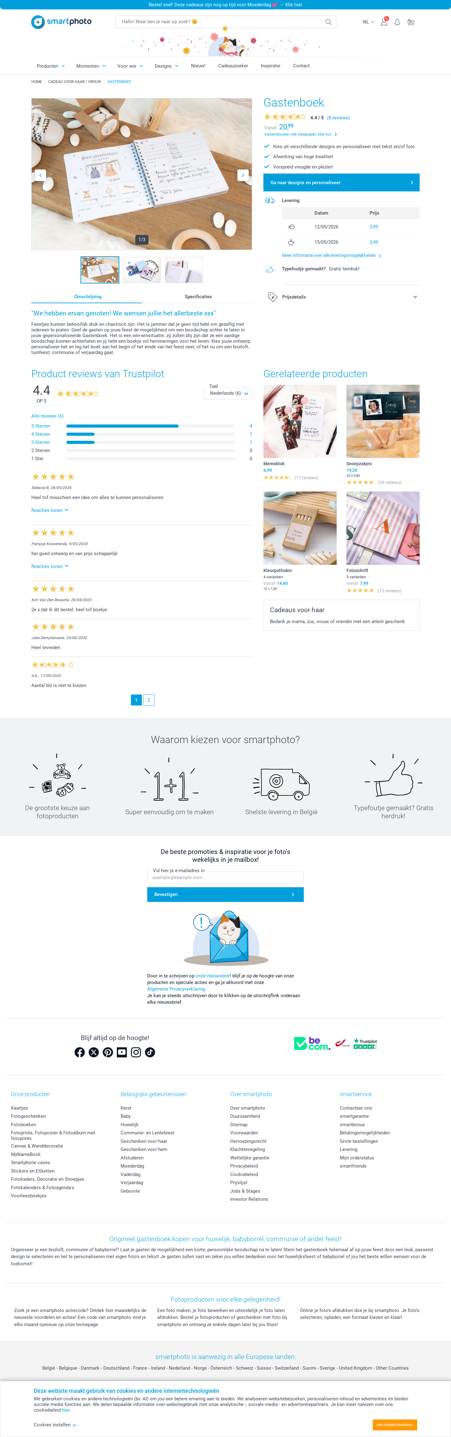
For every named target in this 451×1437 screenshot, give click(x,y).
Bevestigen (166, 895)
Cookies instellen (55, 1425)
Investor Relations (249, 1199)
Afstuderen (132, 1158)
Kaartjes (19, 1108)
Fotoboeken (23, 1124)
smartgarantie (354, 1116)
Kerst (126, 1108)
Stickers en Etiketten (32, 1171)
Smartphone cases (30, 1162)
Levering (348, 1149)
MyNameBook (26, 1154)
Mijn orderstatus (357, 1158)
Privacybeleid (244, 1166)
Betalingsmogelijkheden (365, 1133)
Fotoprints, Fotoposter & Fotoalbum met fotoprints (53, 1135)
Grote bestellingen (359, 1141)
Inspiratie (270, 66)
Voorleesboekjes (29, 1196)
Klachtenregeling (247, 1149)
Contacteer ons (356, 1108)
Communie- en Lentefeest (147, 1133)
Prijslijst (238, 1182)
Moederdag (132, 1166)
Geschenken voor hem (144, 1149)
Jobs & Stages (245, 1191)
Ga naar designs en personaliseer (305, 182)
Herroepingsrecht (248, 1141)
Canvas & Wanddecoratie (37, 1146)
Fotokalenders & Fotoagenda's (42, 1187)
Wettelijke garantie (249, 1158)
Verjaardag (132, 1182)
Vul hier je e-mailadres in (179, 871)
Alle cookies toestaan (394, 1425)
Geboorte (130, 1191)
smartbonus (352, 1124)
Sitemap (238, 1124)
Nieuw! (198, 66)
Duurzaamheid (245, 1116)
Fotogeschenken (28, 1116)
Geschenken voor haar (144, 1141)
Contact (301, 66)
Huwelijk (130, 1124)
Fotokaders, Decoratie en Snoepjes (47, 1179)
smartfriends (353, 1166)
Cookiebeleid (244, 1174)
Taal (213, 386)
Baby (126, 1116)
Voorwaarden (244, 1133)
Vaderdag (130, 1174)
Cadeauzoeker (233, 66)
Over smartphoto (247, 1108)
